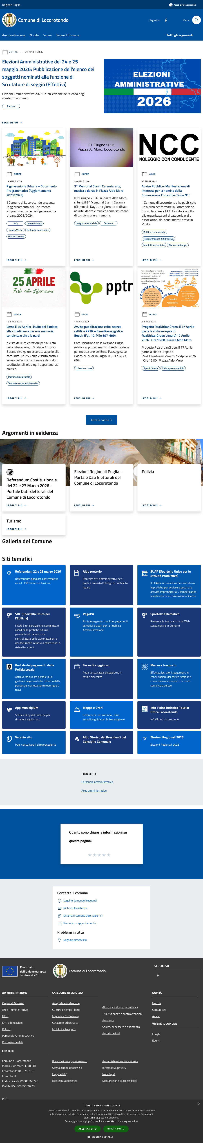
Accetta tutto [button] (88, 1128)
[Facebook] (164, 19)
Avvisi (148, 174)
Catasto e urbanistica (65, 1022)
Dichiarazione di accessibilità (119, 1080)
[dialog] (101, 1121)
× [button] (199, 1103)
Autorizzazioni (111, 1033)
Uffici (5, 1016)
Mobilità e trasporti (64, 1029)
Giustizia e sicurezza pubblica (120, 1007)
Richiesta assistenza (64, 1080)
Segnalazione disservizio (67, 1068)
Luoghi (156, 1034)
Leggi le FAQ (59, 1074)
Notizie (13, 52)
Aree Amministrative (15, 1009)
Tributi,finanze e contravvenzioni (122, 1014)
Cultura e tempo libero (66, 1009)
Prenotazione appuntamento (69, 1061)
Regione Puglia (11, 5)
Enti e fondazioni (12, 1022)
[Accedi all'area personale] (182, 5)
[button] (101, 1137)
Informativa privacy (114, 1068)
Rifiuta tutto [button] (115, 1128)
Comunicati (159, 1009)
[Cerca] (196, 20)
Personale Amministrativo (18, 1035)
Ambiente (108, 1020)
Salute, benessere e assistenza (121, 1027)
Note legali (108, 1074)
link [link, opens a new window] (136, 1121)
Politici (6, 1029)
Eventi (156, 1040)
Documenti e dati (12, 1042)
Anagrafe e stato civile (66, 1003)
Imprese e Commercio (65, 1016)
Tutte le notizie (101, 420)
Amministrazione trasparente (120, 1061)
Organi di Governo (13, 1003)
